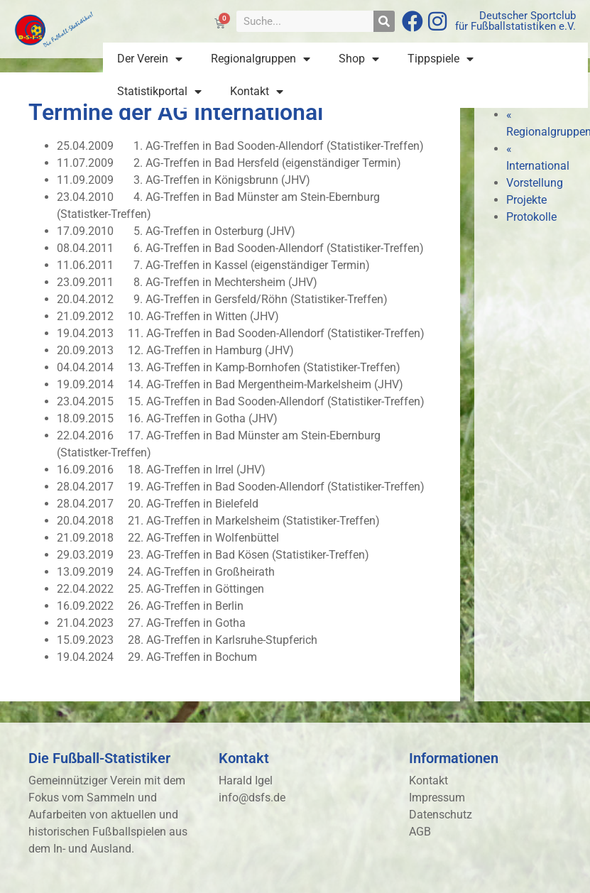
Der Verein (149, 59)
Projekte (526, 200)
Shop (359, 59)
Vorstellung (534, 183)
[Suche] (384, 21)
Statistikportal (159, 91)
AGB (420, 831)
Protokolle (531, 217)
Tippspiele (441, 59)
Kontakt (256, 91)
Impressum (437, 797)
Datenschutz (440, 814)
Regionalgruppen (260, 59)
